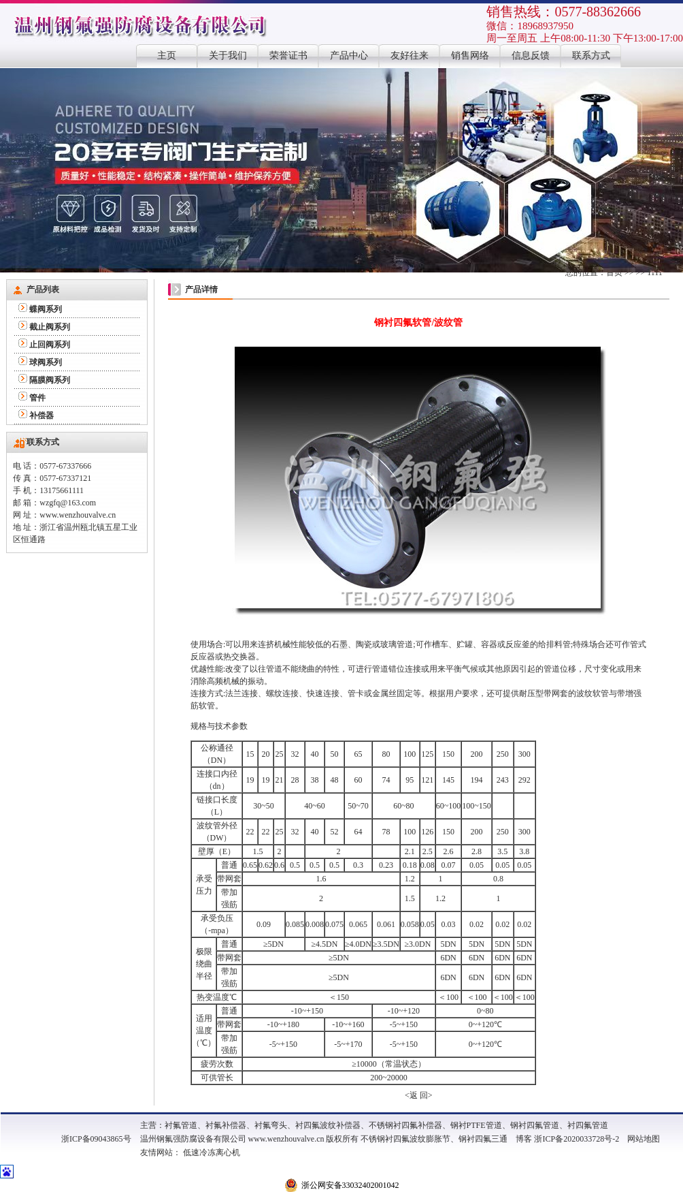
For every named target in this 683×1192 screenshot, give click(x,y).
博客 (524, 1139)
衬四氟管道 (587, 1125)
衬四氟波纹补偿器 (328, 1125)
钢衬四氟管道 (534, 1125)
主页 (166, 55)
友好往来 (409, 55)
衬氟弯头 (270, 1125)
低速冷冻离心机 (211, 1152)
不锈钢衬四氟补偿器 (405, 1125)
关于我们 (228, 55)
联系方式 (591, 55)
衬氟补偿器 (225, 1125)
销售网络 (470, 55)
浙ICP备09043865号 (96, 1139)
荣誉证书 (288, 55)
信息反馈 (531, 55)
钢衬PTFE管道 (476, 1125)
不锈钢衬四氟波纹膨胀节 (405, 1139)
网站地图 (643, 1139)
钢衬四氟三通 (483, 1139)
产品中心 (349, 55)
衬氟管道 (181, 1125)
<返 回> (419, 1095)
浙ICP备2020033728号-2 (576, 1139)
